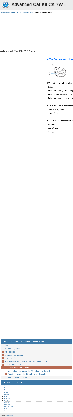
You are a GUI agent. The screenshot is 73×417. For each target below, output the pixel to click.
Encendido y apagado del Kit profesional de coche (30, 371)
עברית (6, 400)
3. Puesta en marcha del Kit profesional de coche (26, 361)
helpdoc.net (9, 415)
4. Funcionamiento (26, 12)
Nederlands (7, 404)
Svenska (7, 411)
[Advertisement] (21, 31)
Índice (7, 345)
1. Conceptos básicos (14, 355)
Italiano (6, 402)
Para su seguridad (13, 349)
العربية (6, 385)
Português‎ (7, 409)
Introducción (10, 352)
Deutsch (6, 390)
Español (6, 394)
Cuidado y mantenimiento (16, 377)
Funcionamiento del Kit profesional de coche (27, 374)
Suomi (6, 396)
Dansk (6, 388)
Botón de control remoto (18, 368)
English (6, 392)
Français (7, 398)
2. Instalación (10, 358)
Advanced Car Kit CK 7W (5, 5)
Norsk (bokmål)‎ (9, 406)
